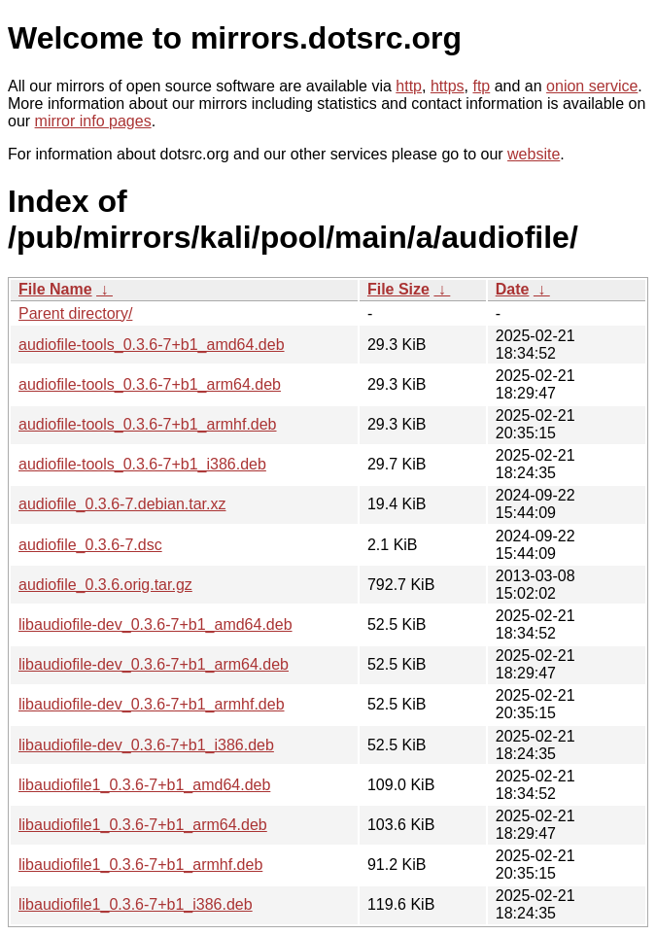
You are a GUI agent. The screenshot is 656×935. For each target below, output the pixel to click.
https (448, 86)
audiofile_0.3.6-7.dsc (90, 545)
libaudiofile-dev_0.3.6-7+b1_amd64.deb (155, 624)
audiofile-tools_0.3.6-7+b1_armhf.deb (147, 424)
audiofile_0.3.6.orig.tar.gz (105, 584)
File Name (55, 289)
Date (513, 289)
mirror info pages (93, 121)
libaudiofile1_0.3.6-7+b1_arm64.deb (142, 824)
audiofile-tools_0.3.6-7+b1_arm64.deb (149, 384)
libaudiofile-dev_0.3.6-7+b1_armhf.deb (151, 704)
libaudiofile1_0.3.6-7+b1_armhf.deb (140, 864)
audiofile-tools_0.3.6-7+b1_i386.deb (142, 464)
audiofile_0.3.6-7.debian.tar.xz (121, 504)
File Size (398, 289)
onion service (592, 86)
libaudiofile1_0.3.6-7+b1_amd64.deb (144, 785)
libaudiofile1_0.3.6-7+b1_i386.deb (135, 904)
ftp (481, 86)
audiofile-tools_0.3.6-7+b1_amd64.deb (151, 344)
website (533, 154)
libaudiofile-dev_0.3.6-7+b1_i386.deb (146, 745)
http (409, 86)
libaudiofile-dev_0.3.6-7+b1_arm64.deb (153, 664)
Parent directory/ (75, 313)
